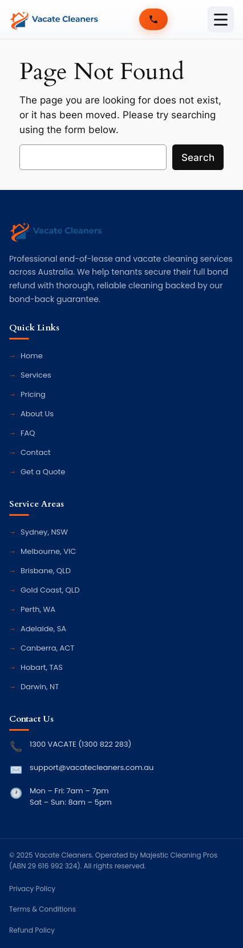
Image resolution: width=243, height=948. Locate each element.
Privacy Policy (32, 888)
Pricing (33, 394)
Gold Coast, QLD (50, 590)
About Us (37, 413)
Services (36, 375)
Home (32, 355)
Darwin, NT (40, 686)
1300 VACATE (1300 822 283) (81, 744)
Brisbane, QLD (46, 570)
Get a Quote (43, 471)
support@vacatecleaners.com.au (91, 767)
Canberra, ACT (47, 648)
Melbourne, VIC (48, 551)
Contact (36, 452)
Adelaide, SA (43, 628)
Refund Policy (32, 930)
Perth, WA (38, 609)
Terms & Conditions (42, 909)
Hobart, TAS (42, 667)
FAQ (28, 433)
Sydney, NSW (44, 532)
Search (197, 157)
